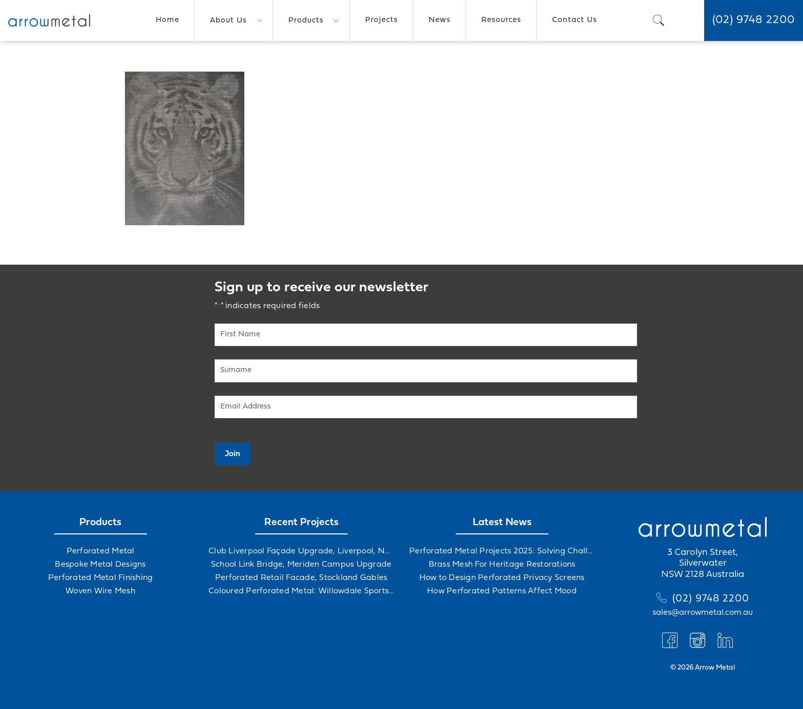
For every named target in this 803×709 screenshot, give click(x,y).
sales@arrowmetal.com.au (702, 613)
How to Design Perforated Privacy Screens (502, 578)
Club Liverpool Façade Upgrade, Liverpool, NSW (301, 551)
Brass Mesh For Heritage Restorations (502, 565)
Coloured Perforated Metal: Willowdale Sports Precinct (301, 591)
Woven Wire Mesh (100, 591)
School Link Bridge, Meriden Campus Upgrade (301, 565)
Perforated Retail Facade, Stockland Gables (301, 578)
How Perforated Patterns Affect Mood (502, 591)
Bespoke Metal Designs (100, 565)
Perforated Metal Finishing (100, 578)
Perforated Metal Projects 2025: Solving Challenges (502, 551)
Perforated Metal (101, 551)
